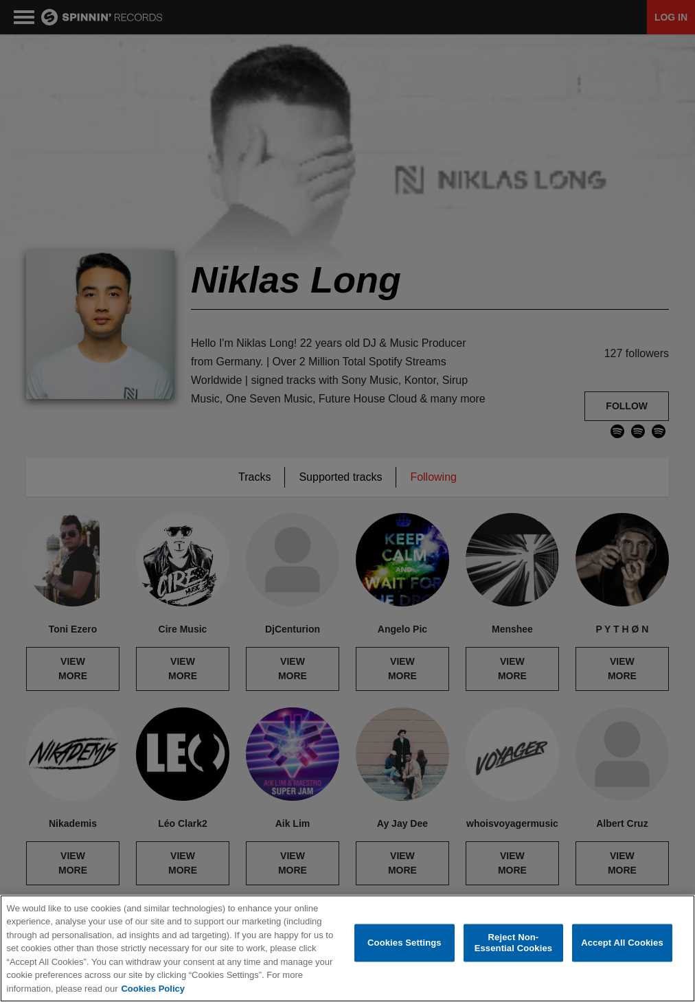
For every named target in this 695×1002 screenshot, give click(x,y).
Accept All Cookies (622, 942)
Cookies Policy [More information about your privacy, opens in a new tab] (152, 988)
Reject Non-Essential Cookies (513, 942)
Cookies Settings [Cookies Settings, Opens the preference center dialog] (404, 942)
